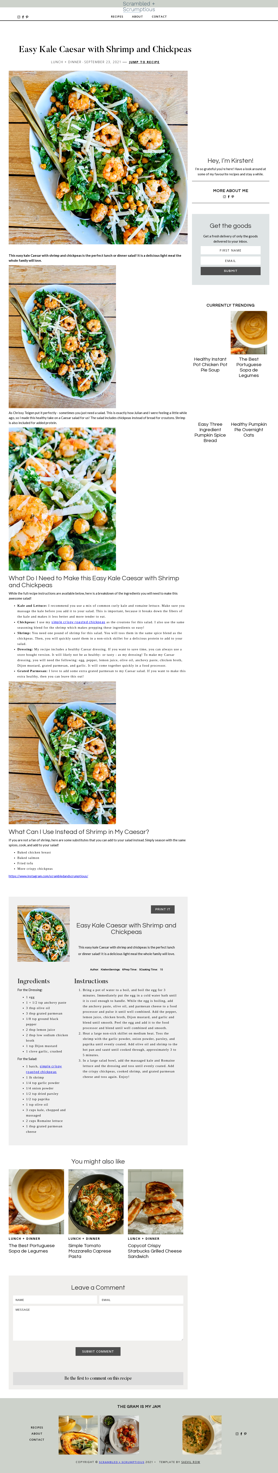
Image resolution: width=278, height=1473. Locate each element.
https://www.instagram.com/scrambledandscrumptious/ (48, 876)
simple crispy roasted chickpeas (78, 622)
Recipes (117, 16)
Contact (159, 16)
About (137, 16)
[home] (139, 7)
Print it (162, 909)
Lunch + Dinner (24, 1238)
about (37, 1433)
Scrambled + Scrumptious (121, 1462)
